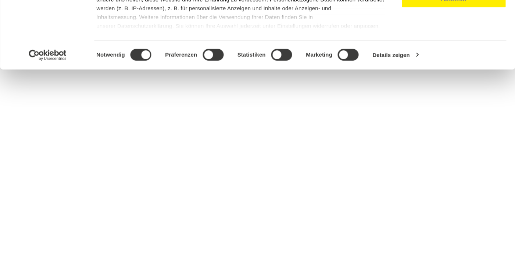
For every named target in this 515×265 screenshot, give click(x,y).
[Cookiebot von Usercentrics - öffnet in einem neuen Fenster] (47, 117)
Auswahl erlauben (453, 40)
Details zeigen (391, 117)
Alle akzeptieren (454, 18)
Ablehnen (453, 61)
